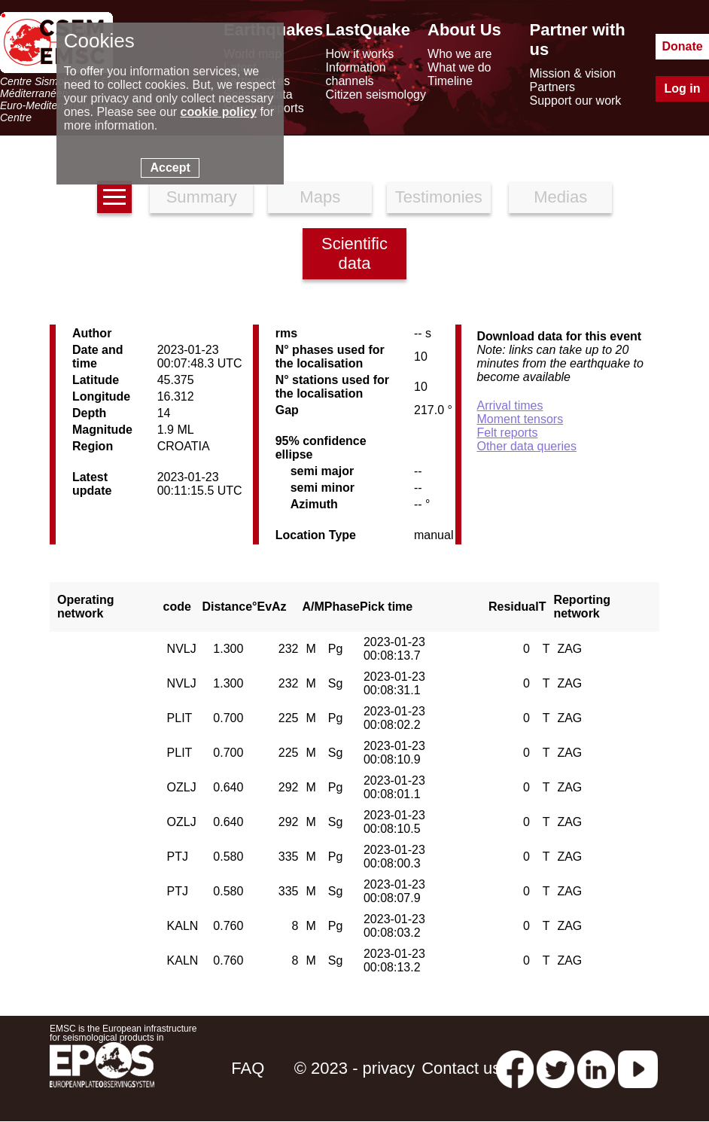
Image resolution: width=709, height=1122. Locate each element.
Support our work (576, 100)
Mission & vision (573, 73)
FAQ (247, 1068)
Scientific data (354, 253)
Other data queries (526, 446)
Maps (320, 197)
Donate (682, 46)
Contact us (461, 1068)
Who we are (459, 53)
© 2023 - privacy (354, 1068)
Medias (560, 197)
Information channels (356, 74)
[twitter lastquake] (555, 1068)
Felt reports (506, 432)
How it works (360, 53)
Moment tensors (519, 419)
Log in (683, 88)
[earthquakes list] (114, 197)
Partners (552, 87)
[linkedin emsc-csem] (596, 1068)
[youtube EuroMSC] (638, 1068)
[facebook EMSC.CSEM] (515, 1068)
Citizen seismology (376, 94)
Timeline (450, 81)
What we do (459, 67)
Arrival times (509, 405)
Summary (201, 197)
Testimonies (438, 197)
